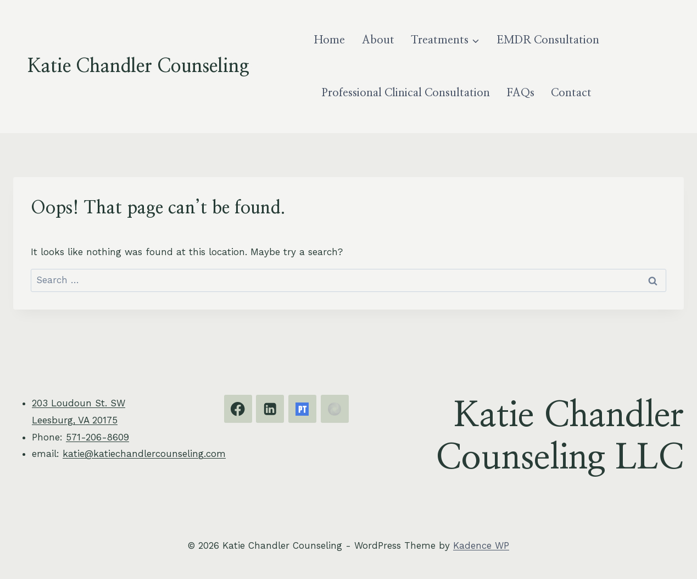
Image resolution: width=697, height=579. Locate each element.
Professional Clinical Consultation (406, 92)
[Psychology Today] (302, 409)
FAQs (520, 92)
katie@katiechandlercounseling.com (144, 453)
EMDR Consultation (548, 40)
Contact (571, 92)
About (378, 40)
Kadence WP (481, 545)
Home (329, 40)
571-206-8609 (97, 437)
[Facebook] (238, 409)
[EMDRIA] (335, 409)
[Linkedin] (270, 409)
